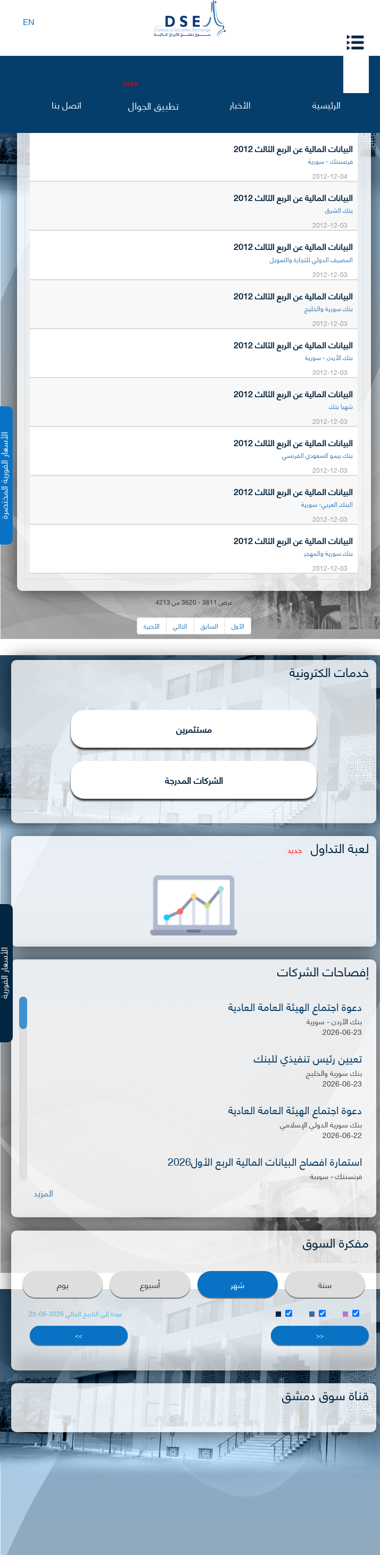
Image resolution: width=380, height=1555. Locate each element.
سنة (325, 1284)
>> (78, 1335)
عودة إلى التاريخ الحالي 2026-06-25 (75, 1313)
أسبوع (150, 1284)
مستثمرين (194, 728)
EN (29, 21)
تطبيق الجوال (153, 104)
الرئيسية (326, 104)
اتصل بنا (66, 104)
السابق (209, 626)
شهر (237, 1284)
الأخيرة (152, 626)
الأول (238, 626)
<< (320, 1335)
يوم (63, 1284)
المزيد (43, 1192)
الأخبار (240, 104)
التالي (180, 626)
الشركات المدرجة (194, 779)
